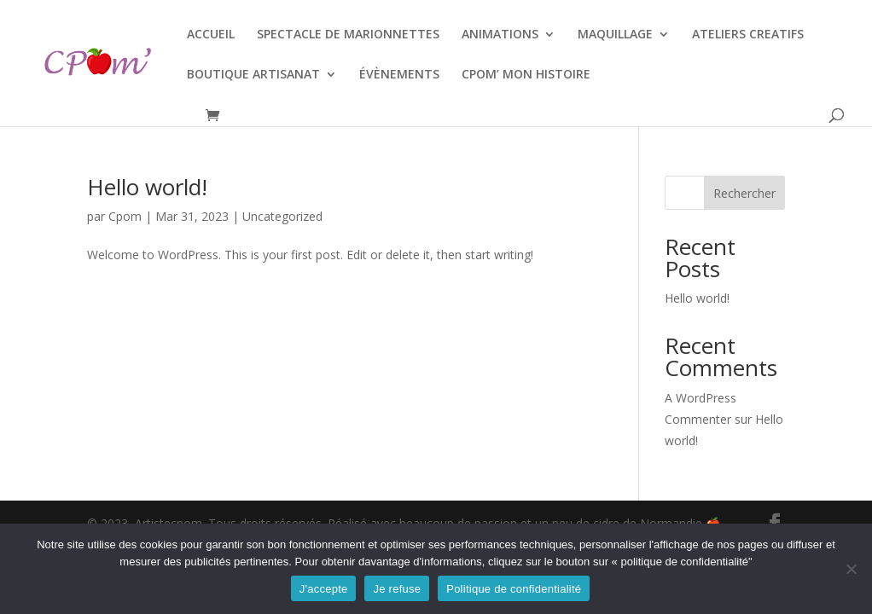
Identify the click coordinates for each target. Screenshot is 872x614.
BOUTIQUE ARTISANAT (253, 75)
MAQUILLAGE (615, 35)
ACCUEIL (211, 35)
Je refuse (397, 588)
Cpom (125, 216)
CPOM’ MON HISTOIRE (526, 75)
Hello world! (147, 186)
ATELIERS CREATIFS (748, 35)
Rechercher (744, 193)
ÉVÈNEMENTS (399, 75)
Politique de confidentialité (513, 588)
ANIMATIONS (500, 35)
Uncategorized (282, 216)
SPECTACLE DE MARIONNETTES (348, 35)
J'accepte (323, 588)
